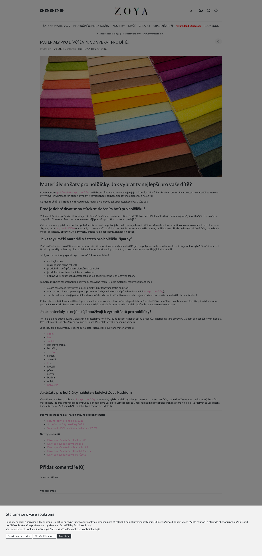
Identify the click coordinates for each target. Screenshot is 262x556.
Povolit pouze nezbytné (19, 536)
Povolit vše (64, 536)
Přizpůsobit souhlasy (45, 536)
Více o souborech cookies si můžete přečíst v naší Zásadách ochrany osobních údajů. (53, 528)
